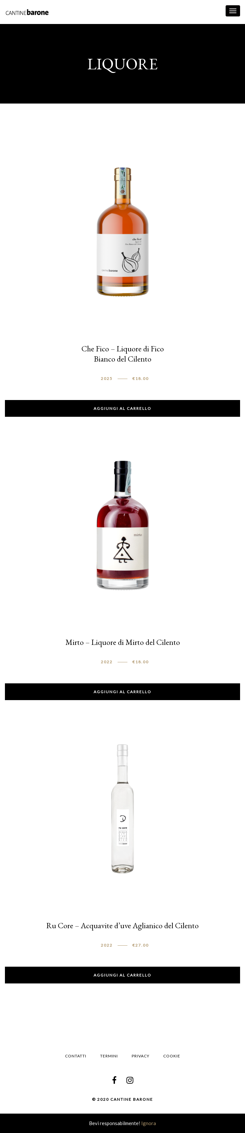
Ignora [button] (148, 1123)
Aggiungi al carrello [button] (122, 408)
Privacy (140, 1055)
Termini (109, 1055)
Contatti (75, 1055)
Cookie (171, 1055)
